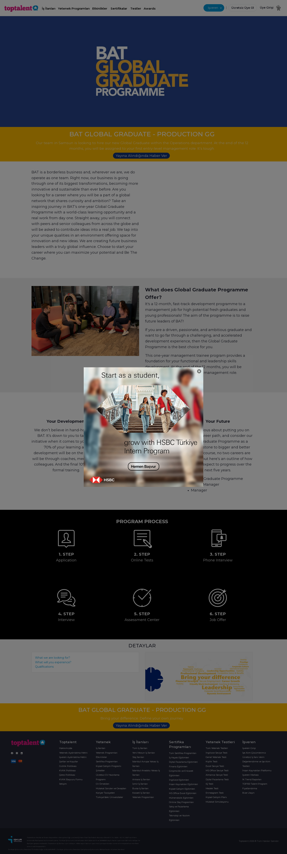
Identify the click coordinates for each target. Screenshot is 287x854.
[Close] (199, 371)
